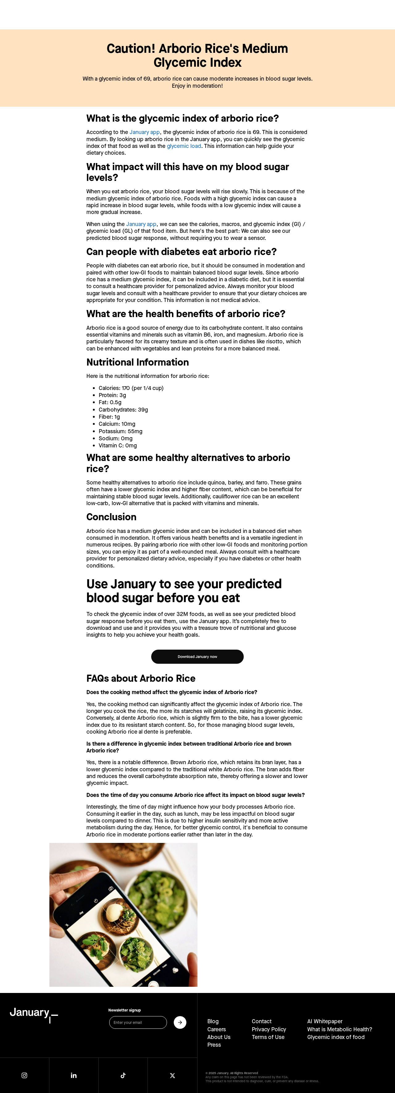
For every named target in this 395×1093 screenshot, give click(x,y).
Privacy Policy (269, 1029)
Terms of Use (268, 1037)
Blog (213, 1021)
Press (214, 1045)
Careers (216, 1029)
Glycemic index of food (336, 1037)
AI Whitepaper (325, 1021)
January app (145, 132)
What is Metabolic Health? (339, 1029)
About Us (219, 1037)
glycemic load (184, 146)
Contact (262, 1021)
